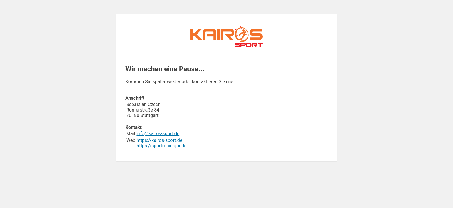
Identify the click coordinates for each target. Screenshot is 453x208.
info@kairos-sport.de (157, 133)
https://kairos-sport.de (159, 140)
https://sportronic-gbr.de (161, 145)
